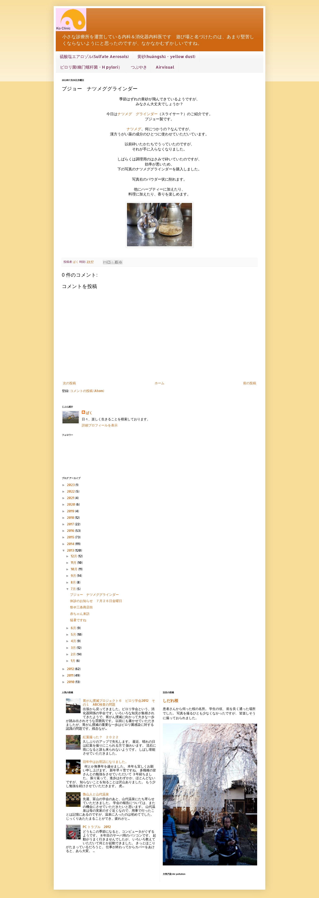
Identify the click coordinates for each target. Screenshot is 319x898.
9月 (74, 575)
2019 (71, 511)
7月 (74, 589)
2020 (71, 504)
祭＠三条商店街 (81, 607)
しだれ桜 (170, 700)
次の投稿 (69, 383)
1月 (73, 660)
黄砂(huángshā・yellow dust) (166, 56)
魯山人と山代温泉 (96, 794)
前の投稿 (249, 383)
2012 (71, 669)
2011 (70, 675)
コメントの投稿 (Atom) (87, 391)
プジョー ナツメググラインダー (96, 594)
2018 (71, 517)
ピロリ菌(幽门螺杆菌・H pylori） (91, 67)
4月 (74, 641)
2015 (71, 537)
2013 (71, 550)
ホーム (159, 383)
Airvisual (165, 67)
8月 (74, 582)
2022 (71, 491)
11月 (74, 562)
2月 (74, 654)
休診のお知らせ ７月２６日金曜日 (96, 601)
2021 (71, 498)
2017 (71, 524)
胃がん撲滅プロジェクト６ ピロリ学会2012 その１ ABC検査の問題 (119, 702)
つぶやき (139, 67)
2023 (71, 485)
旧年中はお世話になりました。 (105, 761)
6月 (74, 628)
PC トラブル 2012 (97, 827)
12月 (74, 556)
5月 (74, 634)
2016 (71, 530)
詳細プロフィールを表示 (100, 425)
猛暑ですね (78, 620)
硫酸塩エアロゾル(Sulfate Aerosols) (94, 56)
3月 (74, 647)
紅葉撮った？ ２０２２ (101, 737)
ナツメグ (134, 129)
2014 (71, 544)
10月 (74, 569)
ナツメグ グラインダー (137, 114)
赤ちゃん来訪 (80, 613)
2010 (71, 682)
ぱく (89, 413)
